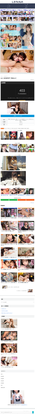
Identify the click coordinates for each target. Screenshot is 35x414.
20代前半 (2, 128)
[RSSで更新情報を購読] (26, 200)
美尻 (28, 128)
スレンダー (10, 128)
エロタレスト (4, 308)
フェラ (17, 128)
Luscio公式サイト (24, 404)
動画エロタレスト (32, 21)
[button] (33, 302)
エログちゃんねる (5, 310)
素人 (25, 128)
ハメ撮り (13, 128)
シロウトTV (6, 128)
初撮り (20, 128)
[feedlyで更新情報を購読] (9, 200)
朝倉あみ (22, 128)
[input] (17, 302)
